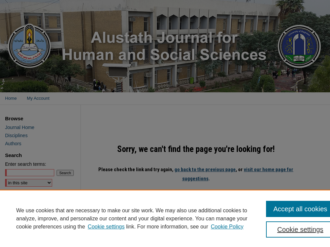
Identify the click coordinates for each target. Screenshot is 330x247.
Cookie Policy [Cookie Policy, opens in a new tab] (227, 226)
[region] (165, 218)
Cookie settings (106, 226)
